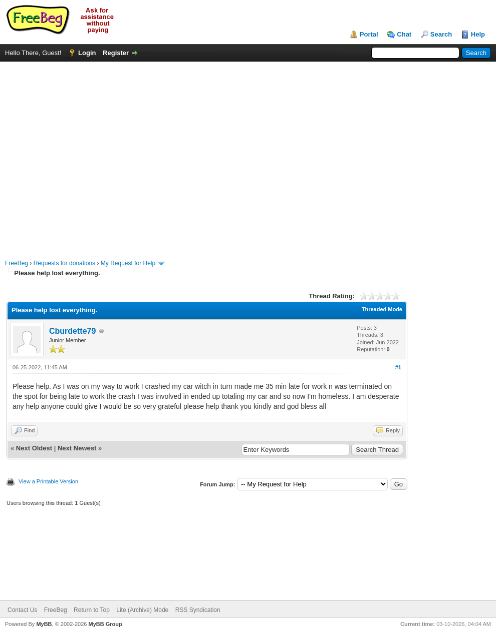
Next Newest (77, 448)
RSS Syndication (197, 609)
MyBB (44, 624)
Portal (369, 34)
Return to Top (92, 609)
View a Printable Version (48, 481)
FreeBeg (16, 263)
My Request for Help (128, 263)
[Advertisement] (94, 155)
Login (87, 53)
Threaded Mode (382, 309)
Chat (404, 34)
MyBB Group (105, 624)
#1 (398, 367)
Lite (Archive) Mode (142, 609)
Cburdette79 (72, 331)
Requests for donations (64, 263)
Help (478, 34)
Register (116, 53)
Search (441, 34)
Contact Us (22, 609)
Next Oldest (34, 448)
